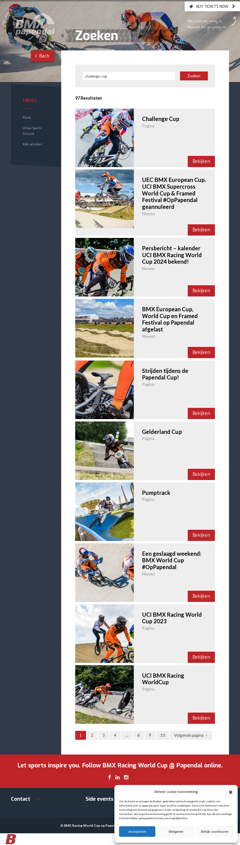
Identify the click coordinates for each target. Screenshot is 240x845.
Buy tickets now (212, 6)
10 (162, 735)
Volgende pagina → (191, 735)
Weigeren (176, 832)
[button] (230, 791)
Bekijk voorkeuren (215, 832)
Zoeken (193, 75)
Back (42, 56)
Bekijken (201, 161)
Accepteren (137, 832)
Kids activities (32, 144)
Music (27, 117)
